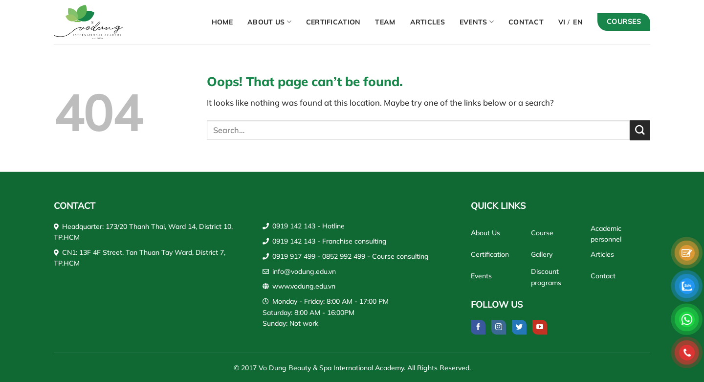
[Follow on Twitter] (519, 327)
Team (385, 22)
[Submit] (640, 130)
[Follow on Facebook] (478, 327)
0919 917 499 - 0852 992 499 (318, 256)
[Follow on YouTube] (539, 327)
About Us (269, 21)
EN (578, 22)
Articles (427, 22)
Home (222, 22)
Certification (333, 22)
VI (562, 22)
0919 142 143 (293, 226)
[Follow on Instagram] (498, 327)
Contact (526, 22)
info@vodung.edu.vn (304, 271)
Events (477, 21)
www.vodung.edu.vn (303, 286)
